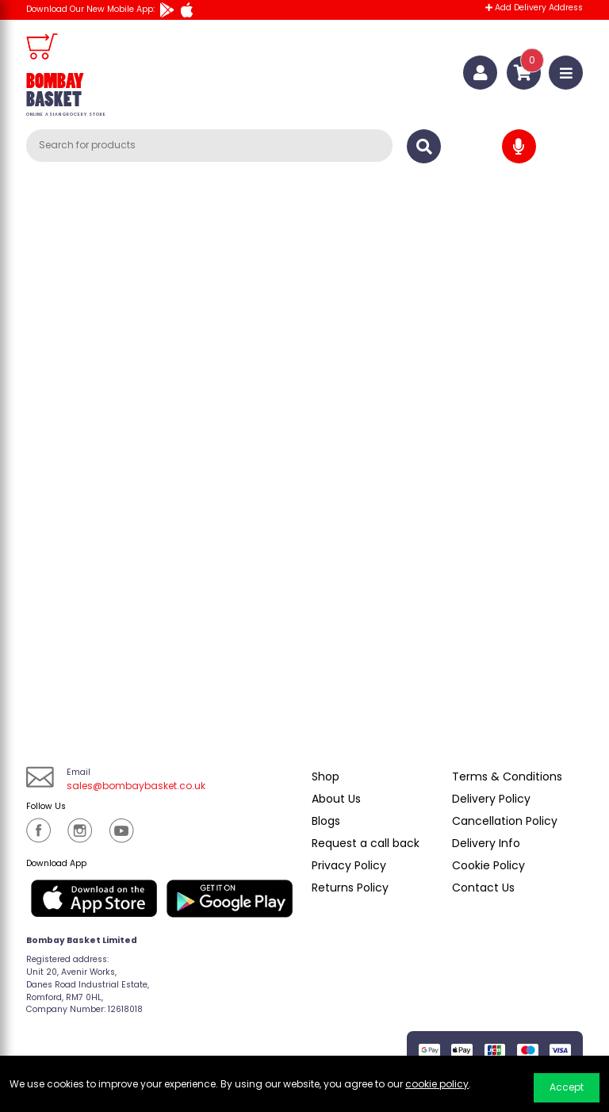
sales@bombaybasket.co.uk (136, 785)
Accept (567, 1087)
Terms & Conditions (507, 776)
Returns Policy (350, 887)
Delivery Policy (491, 799)
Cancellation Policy (504, 821)
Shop (325, 776)
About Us (336, 799)
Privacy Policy (349, 865)
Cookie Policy (488, 865)
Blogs (326, 821)
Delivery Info (486, 843)
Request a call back (365, 843)
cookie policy (437, 1084)
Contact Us (483, 887)
